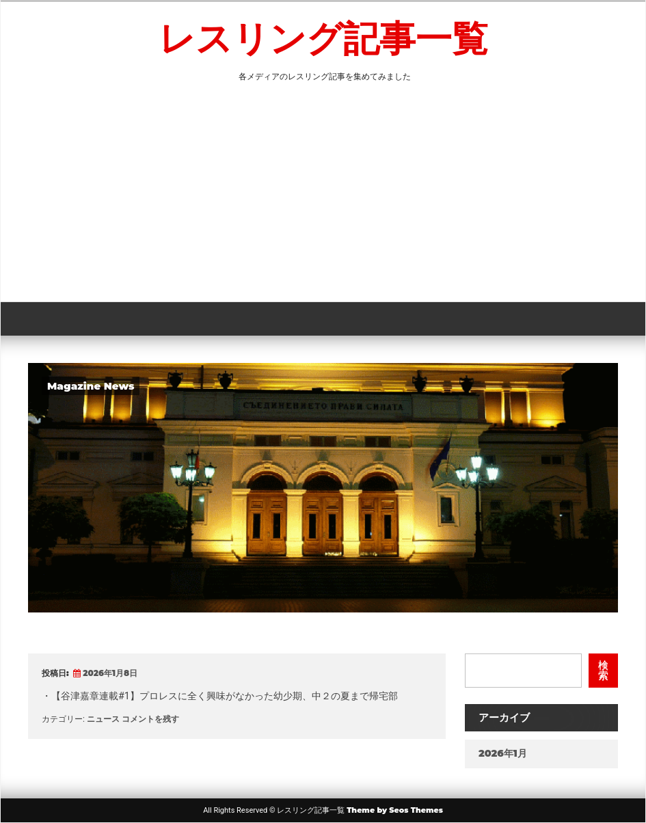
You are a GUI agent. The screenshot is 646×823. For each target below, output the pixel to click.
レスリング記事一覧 (323, 38)
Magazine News (90, 385)
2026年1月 (503, 753)
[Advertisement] (323, 199)
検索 (603, 670)
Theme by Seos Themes (395, 810)
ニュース (103, 719)
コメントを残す (150, 719)
